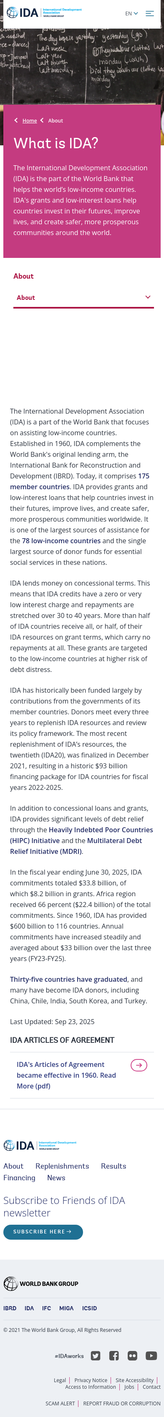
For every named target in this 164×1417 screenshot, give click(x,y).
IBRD (9, 1309)
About (55, 120)
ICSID (89, 1309)
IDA (29, 1309)
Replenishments (62, 1167)
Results (113, 1167)
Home (30, 120)
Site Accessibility (135, 1380)
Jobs (129, 1386)
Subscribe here (39, 1232)
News (56, 1178)
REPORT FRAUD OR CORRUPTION (122, 1403)
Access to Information (91, 1386)
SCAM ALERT (60, 1403)
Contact (152, 1386)
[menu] (149, 14)
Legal (60, 1380)
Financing (19, 1178)
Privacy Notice (90, 1380)
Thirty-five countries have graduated (68, 979)
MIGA (66, 1309)
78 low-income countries (61, 540)
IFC (46, 1309)
